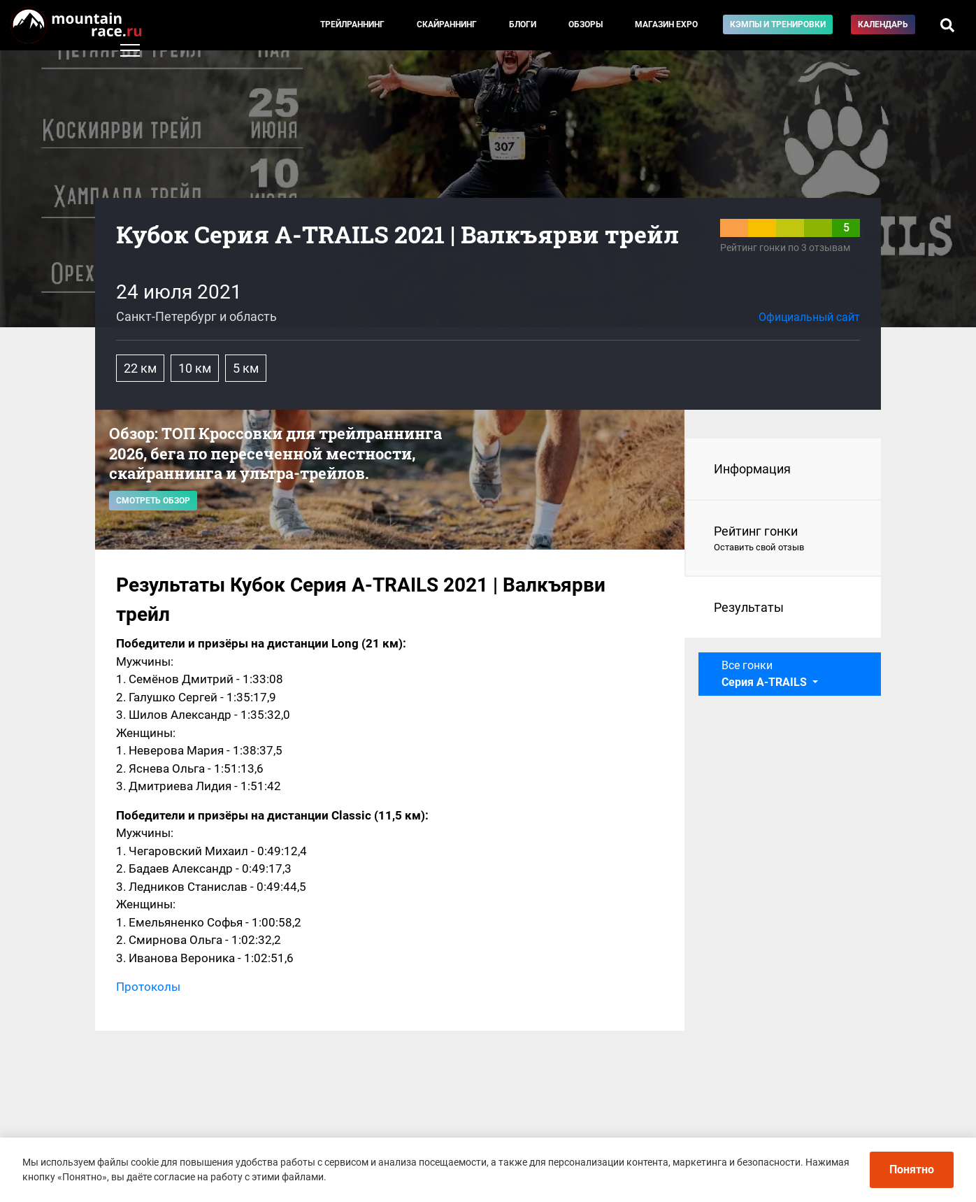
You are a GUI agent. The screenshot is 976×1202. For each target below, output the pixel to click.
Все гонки (766, 674)
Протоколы (148, 987)
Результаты (749, 607)
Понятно (911, 1169)
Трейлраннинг (352, 24)
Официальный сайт (809, 317)
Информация (752, 469)
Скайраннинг (447, 24)
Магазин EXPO (666, 24)
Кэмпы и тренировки (778, 24)
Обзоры (585, 24)
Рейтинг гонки (783, 539)
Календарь (883, 24)
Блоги (522, 24)
